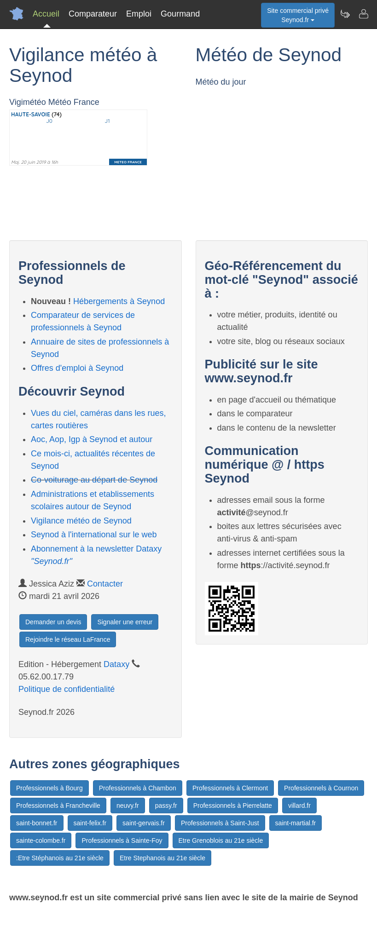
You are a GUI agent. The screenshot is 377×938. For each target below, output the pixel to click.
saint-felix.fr (90, 823)
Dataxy (116, 664)
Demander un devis (53, 622)
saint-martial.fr (295, 823)
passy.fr (166, 805)
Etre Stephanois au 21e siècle (162, 858)
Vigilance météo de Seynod (81, 520)
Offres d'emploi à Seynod (77, 368)
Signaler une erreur (124, 622)
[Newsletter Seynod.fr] (345, 14)
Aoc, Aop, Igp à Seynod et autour (91, 439)
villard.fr (299, 805)
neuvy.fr (127, 805)
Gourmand (180, 13)
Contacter (105, 583)
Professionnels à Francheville (58, 805)
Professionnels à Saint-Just (220, 823)
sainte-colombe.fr (40, 840)
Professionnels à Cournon (321, 788)
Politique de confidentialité (66, 689)
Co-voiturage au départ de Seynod (94, 479)
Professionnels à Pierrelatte (232, 805)
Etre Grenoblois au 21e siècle (221, 840)
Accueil (46, 13)
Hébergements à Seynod (119, 301)
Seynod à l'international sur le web (94, 534)
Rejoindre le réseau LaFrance (67, 639)
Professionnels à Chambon (137, 788)
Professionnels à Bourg (49, 788)
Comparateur (93, 13)
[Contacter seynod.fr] (363, 14)
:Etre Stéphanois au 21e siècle (60, 858)
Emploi (138, 13)
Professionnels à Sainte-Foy (121, 840)
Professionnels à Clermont (230, 788)
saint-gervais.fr (143, 823)
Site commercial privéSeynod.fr (298, 15)
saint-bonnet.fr (37, 823)
